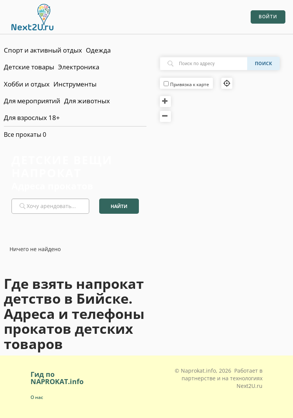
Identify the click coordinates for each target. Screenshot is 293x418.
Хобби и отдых (27, 84)
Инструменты (75, 84)
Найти (119, 206)
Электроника (78, 66)
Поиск (263, 63)
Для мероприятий (32, 100)
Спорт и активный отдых (43, 50)
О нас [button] (37, 397)
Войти (268, 16)
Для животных (87, 100)
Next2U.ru (249, 385)
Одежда (98, 50)
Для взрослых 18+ (32, 117)
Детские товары (29, 66)
